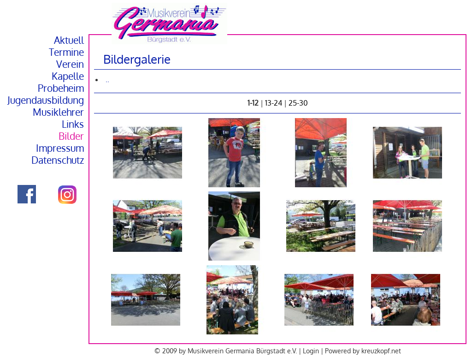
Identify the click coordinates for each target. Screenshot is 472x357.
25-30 (298, 102)
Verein (70, 64)
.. (107, 79)
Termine (66, 52)
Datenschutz (57, 160)
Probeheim (61, 88)
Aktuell (69, 40)
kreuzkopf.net (381, 350)
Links (73, 124)
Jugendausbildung (45, 100)
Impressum (60, 148)
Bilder (71, 136)
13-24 (273, 102)
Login (311, 350)
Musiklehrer (58, 112)
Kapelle (68, 76)
